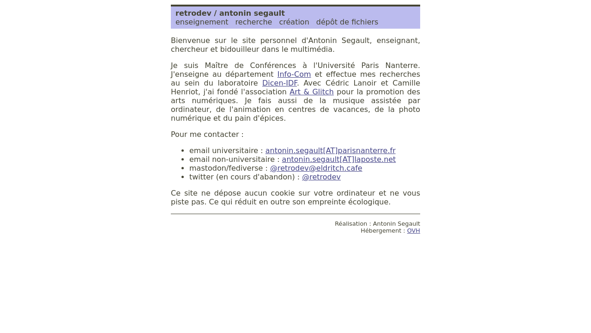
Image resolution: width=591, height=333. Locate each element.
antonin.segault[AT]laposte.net (339, 159)
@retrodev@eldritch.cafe (316, 168)
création (294, 22)
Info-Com (294, 74)
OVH (413, 230)
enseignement (202, 22)
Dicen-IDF (279, 83)
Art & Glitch (311, 91)
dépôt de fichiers (347, 22)
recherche (253, 22)
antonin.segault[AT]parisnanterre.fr (330, 150)
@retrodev (321, 177)
